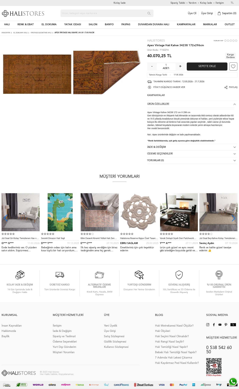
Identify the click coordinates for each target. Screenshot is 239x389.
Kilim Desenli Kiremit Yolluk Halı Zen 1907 (97, 239)
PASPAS (125, 24)
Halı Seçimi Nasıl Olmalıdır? (172, 336)
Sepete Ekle (207, 66)
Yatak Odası (72, 24)
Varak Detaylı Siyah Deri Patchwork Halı (177, 239)
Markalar (210, 24)
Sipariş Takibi (178, 3)
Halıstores (156, 40)
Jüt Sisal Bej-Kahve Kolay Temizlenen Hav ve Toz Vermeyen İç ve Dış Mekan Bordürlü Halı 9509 (217, 239)
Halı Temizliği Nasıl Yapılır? (171, 347)
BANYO (109, 24)
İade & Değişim (62, 331)
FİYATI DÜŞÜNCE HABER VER (169, 87)
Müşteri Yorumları (64, 352)
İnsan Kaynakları (12, 325)
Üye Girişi (207, 13)
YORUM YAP (218, 41)
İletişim (57, 325)
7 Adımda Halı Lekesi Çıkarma (173, 357)
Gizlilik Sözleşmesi (115, 341)
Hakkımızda (9, 331)
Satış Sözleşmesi (114, 336)
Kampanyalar (186, 24)
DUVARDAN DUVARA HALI (153, 24)
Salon (93, 24)
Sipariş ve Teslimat (64, 336)
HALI (7, 24)
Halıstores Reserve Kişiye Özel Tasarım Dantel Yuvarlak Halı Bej (138, 239)
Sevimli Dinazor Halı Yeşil (53, 238)
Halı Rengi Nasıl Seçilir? (169, 341)
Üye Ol (192, 13)
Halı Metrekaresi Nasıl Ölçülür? (174, 325)
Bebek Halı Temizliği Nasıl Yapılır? (175, 352)
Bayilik (5, 336)
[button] (233, 218)
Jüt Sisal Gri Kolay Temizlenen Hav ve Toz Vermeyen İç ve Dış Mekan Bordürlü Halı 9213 (20, 239)
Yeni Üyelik (110, 325)
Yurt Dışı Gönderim (64, 347)
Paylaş (233, 87)
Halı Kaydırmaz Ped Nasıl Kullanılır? (177, 363)
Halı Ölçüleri (162, 331)
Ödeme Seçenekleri (65, 341)
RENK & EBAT (26, 24)
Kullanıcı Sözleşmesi (116, 347)
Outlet (230, 24)
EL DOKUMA (49, 24)
